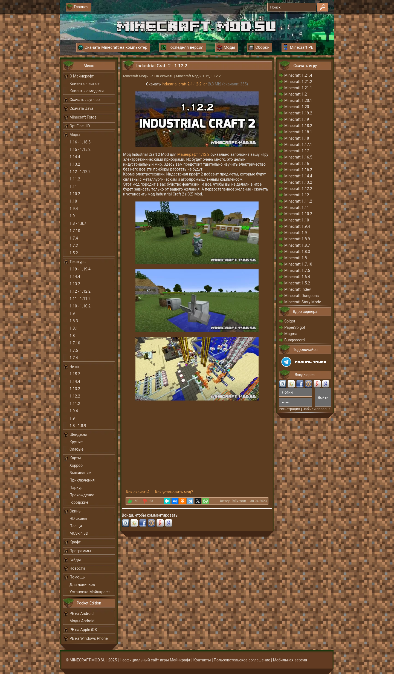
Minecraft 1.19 (296, 119)
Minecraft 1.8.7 (297, 245)
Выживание (80, 473)
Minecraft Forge (83, 117)
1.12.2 (74, 396)
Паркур (76, 487)
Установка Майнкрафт (89, 592)
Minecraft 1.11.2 (298, 201)
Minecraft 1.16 (296, 163)
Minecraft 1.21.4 (298, 75)
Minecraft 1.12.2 (298, 188)
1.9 (72, 216)
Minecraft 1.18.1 (298, 132)
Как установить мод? (174, 492)
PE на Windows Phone (88, 638)
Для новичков (82, 584)
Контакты (202, 660)
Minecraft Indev (297, 289)
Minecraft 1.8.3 (297, 251)
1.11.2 (74, 179)
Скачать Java (81, 108)
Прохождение (81, 495)
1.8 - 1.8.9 (77, 426)
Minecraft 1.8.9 (297, 239)
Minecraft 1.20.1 (298, 100)
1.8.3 (73, 321)
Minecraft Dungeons (301, 295)
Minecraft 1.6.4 (297, 277)
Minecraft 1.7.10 (298, 264)
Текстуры (77, 262)
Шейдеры (78, 434)
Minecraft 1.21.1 (298, 88)
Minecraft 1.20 (296, 107)
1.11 (73, 186)
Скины (75, 511)
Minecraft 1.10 (296, 220)
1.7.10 (74, 231)
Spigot (289, 321)
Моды (74, 135)
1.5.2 (73, 253)
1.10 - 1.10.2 (80, 306)
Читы (74, 366)
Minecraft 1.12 (296, 195)
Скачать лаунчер (84, 99)
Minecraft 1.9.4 (297, 226)
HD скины (78, 518)
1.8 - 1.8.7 (77, 223)
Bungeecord (294, 340)
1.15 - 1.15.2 (80, 149)
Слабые (76, 449)
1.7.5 (73, 350)
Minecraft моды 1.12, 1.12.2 (198, 76)
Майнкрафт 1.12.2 (193, 154)
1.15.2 (74, 374)
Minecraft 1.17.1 (298, 144)
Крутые (76, 442)
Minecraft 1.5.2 (297, 283)
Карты (75, 458)
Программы (80, 551)
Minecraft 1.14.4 (298, 176)
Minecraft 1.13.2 (298, 182)
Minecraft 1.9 (295, 233)
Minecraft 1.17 (296, 151)
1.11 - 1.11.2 (80, 298)
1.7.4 (73, 238)
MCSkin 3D (78, 533)
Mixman (239, 501)
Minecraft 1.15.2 (298, 170)
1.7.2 (73, 245)
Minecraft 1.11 (296, 207)
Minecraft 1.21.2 (298, 81)
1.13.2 (74, 164)
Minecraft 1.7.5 (297, 270)
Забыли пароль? (316, 409)
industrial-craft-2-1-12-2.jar (184, 84)
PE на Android (81, 613)
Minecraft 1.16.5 (298, 157)
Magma (290, 334)
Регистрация (289, 409)
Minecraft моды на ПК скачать (148, 76)
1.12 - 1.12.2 (80, 171)
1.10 (73, 201)
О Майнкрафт (81, 76)
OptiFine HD (79, 126)
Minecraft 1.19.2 (298, 113)
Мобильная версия (290, 660)
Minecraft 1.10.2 (298, 214)
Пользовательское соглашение (242, 660)
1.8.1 (73, 328)
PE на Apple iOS (83, 629)
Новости (77, 568)
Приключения (82, 480)
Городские (78, 502)
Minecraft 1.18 (296, 138)
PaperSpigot (294, 327)
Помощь (77, 577)
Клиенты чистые (84, 83)
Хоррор (76, 465)
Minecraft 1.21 (296, 94)
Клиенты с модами (86, 91)
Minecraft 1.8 (295, 258)
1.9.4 (73, 208)
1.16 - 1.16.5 (80, 142)
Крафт (75, 542)
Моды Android (81, 621)
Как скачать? (137, 492)
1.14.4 (74, 157)
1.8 (72, 335)
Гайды (75, 559)
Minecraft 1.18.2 (298, 125)
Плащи (75, 526)
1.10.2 (74, 194)
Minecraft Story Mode (302, 302)
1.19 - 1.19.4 (80, 269)
